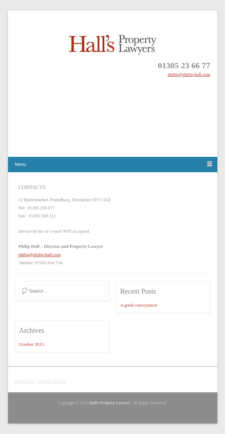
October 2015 (31, 344)
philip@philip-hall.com (188, 74)
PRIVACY (24, 381)
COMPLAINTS (51, 381)
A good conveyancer (139, 305)
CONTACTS (32, 187)
